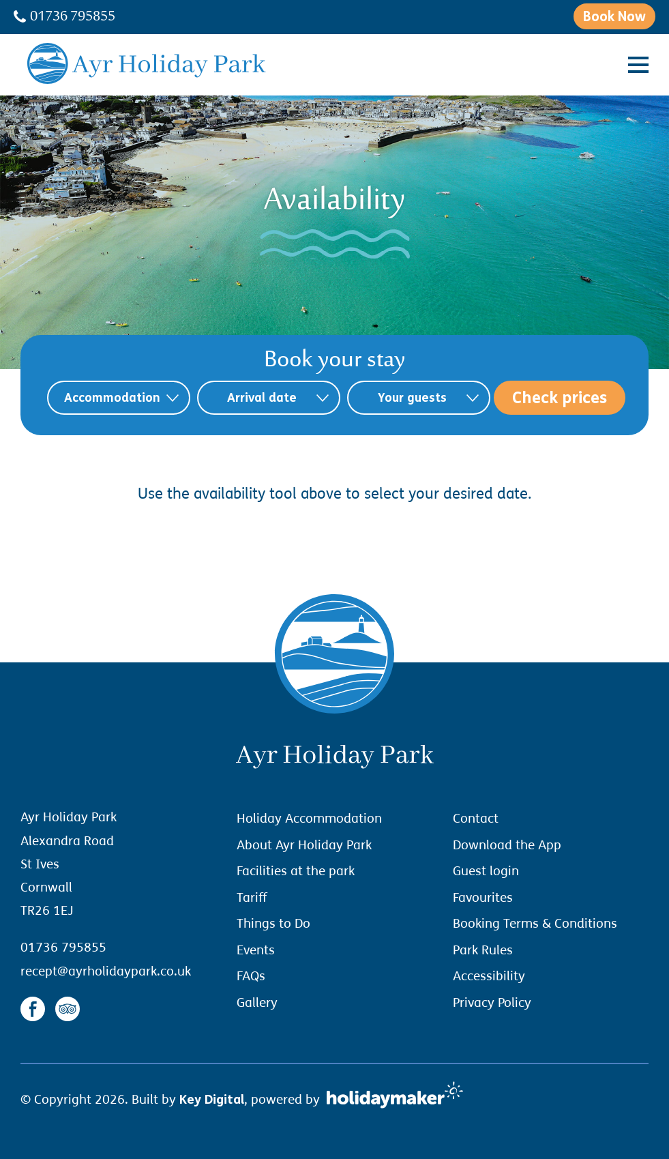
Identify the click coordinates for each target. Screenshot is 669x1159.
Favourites (483, 897)
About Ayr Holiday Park (304, 845)
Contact (476, 818)
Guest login (486, 871)
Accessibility (489, 976)
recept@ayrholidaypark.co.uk (105, 971)
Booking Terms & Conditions (535, 923)
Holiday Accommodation (309, 818)
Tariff (252, 897)
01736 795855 (64, 18)
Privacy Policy (492, 1002)
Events (256, 950)
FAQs (251, 976)
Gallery (257, 1002)
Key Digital (211, 1099)
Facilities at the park (296, 871)
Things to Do (273, 923)
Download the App (507, 845)
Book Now (614, 17)
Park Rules (483, 950)
